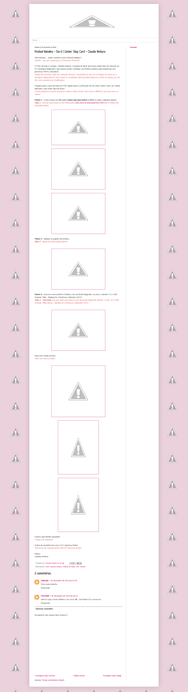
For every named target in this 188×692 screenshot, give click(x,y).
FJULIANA (45, 596)
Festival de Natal (69, 567)
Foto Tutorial (80, 567)
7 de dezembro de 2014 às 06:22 (64, 596)
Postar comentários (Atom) (53, 680)
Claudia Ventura (56, 567)
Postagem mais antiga (112, 676)
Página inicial (79, 676)
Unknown (45, 581)
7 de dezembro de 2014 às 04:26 (63, 581)
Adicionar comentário (44, 609)
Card (47, 567)
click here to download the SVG (89, 103)
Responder (45, 588)
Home (35, 40)
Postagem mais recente (45, 676)
